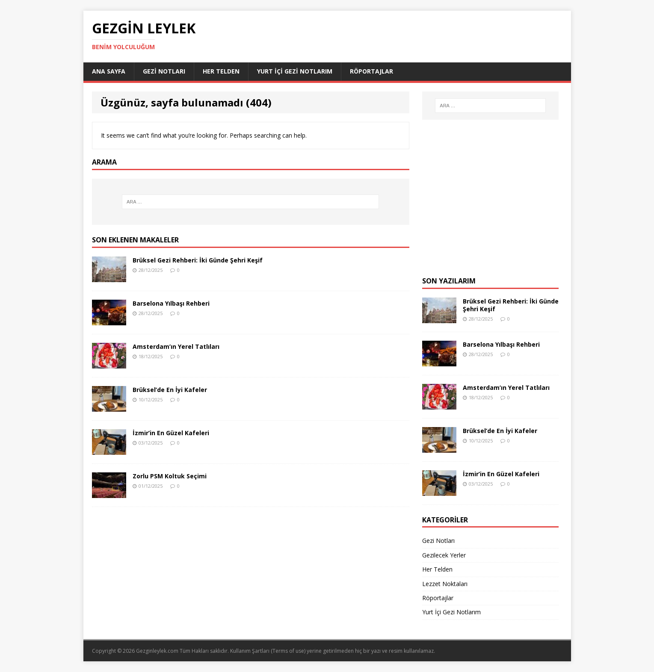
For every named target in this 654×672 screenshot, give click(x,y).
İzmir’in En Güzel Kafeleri (171, 433)
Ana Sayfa (108, 71)
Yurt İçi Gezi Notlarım (294, 71)
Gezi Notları (164, 71)
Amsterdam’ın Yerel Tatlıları (176, 346)
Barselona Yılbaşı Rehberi (171, 303)
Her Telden (221, 71)
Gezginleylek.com (157, 650)
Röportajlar (371, 71)
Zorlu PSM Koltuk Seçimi (170, 476)
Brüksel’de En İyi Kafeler (170, 390)
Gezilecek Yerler (444, 555)
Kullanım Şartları (249, 650)
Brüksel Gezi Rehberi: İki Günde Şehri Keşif (198, 260)
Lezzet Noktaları (445, 584)
